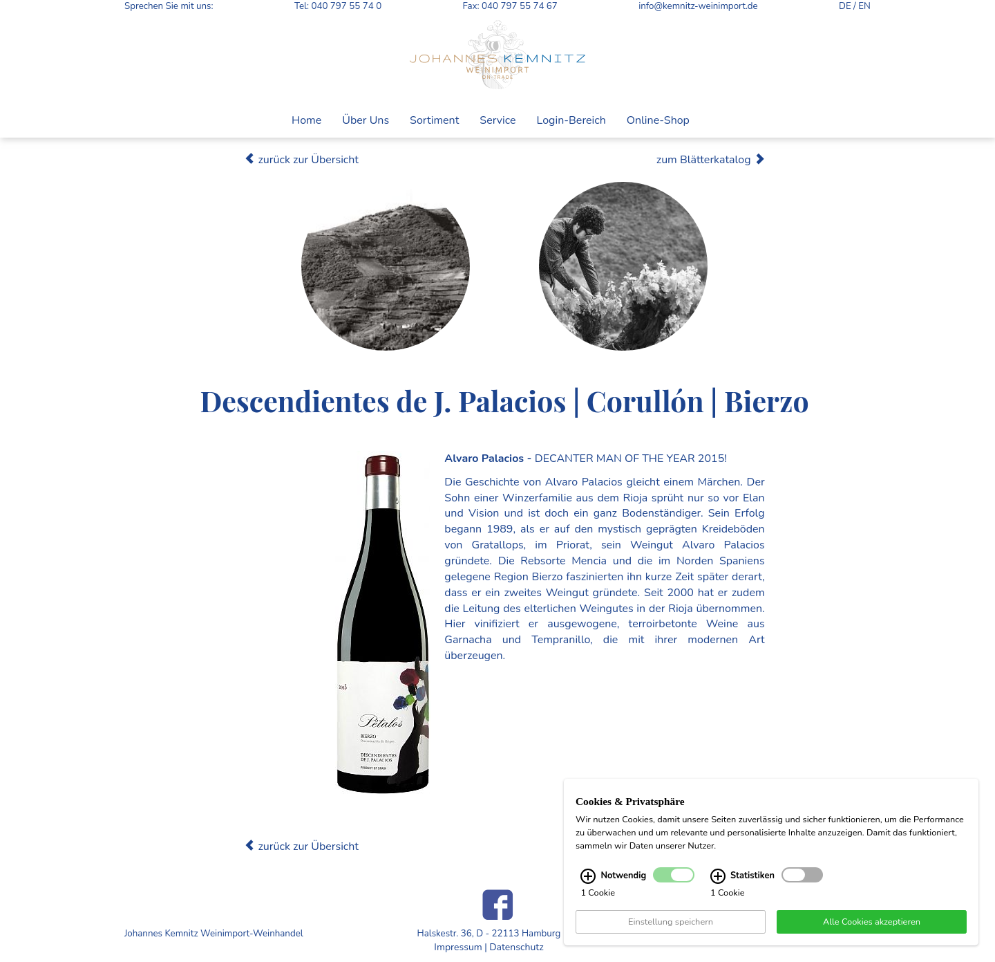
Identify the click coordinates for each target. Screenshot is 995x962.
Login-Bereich (571, 120)
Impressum (458, 947)
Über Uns (365, 120)
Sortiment (434, 120)
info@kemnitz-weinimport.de (697, 6)
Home (306, 120)
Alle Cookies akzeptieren (871, 929)
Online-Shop (658, 120)
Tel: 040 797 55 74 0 (337, 6)
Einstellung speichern (670, 929)
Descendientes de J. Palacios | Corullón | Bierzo (504, 400)
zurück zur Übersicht (301, 159)
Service (497, 120)
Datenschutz (516, 947)
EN (864, 6)
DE (845, 6)
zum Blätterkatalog (710, 159)
